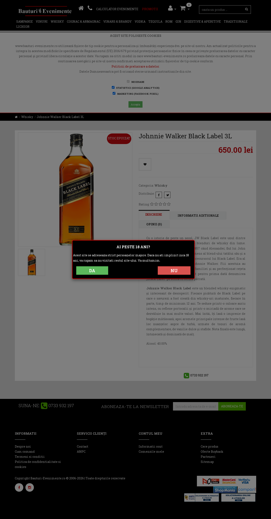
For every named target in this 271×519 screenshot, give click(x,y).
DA (92, 270)
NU (174, 270)
